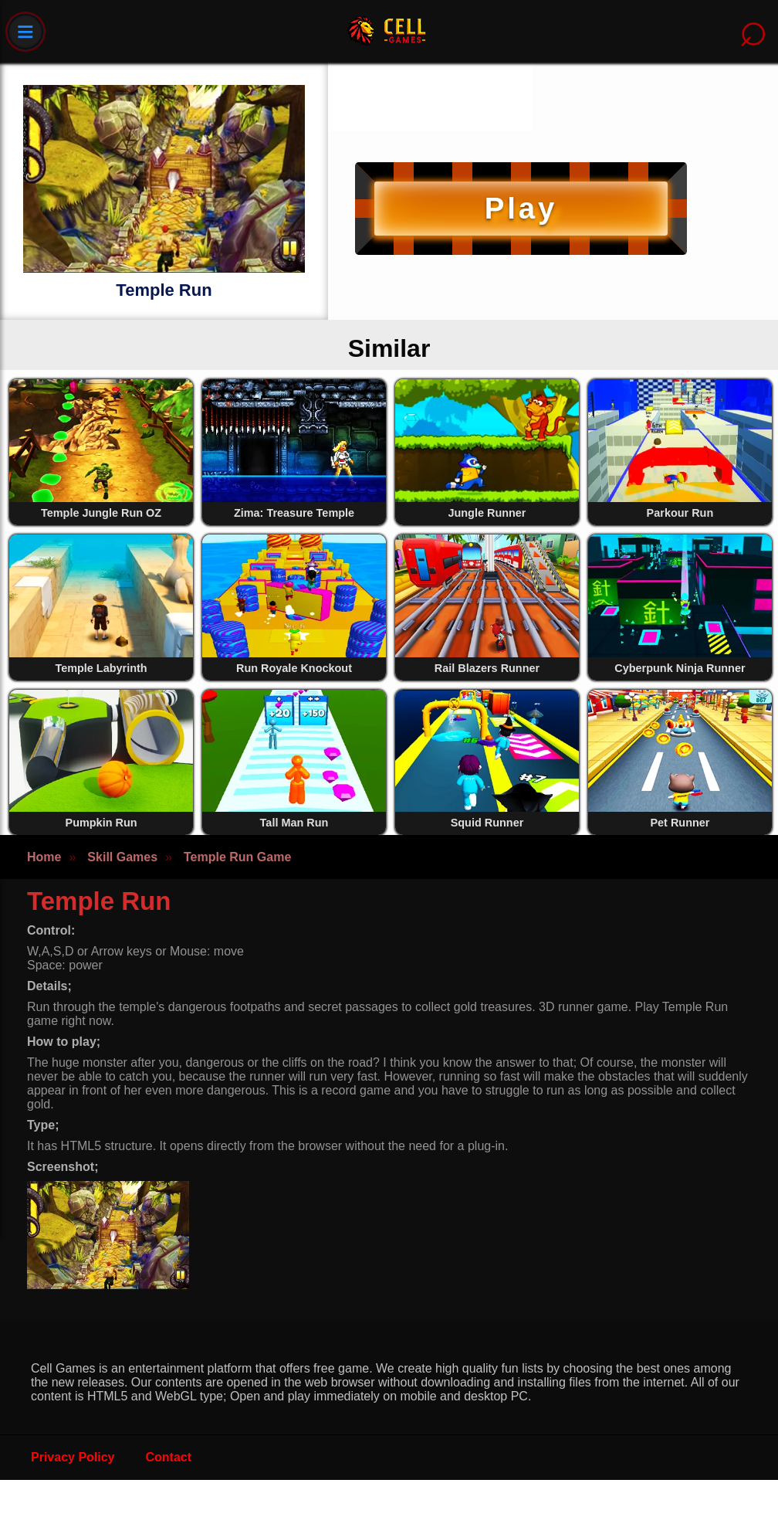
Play (521, 208)
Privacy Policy (73, 1457)
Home (44, 857)
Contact (169, 1457)
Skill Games (122, 857)
